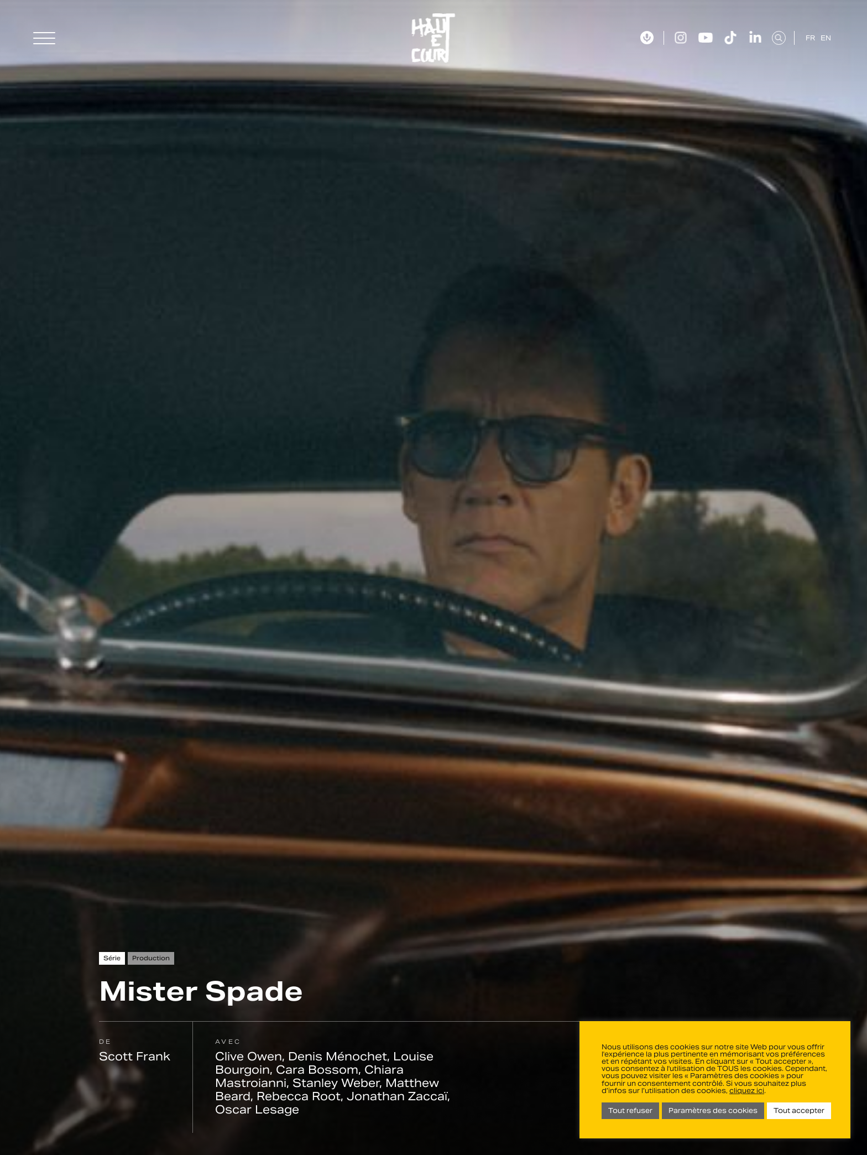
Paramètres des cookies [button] (713, 1110)
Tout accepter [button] (799, 1110)
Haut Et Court (434, 38)
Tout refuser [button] (630, 1110)
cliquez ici (746, 1090)
